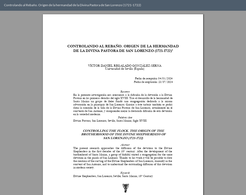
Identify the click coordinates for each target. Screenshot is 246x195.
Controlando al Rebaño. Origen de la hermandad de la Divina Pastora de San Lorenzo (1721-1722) (72, 5)
